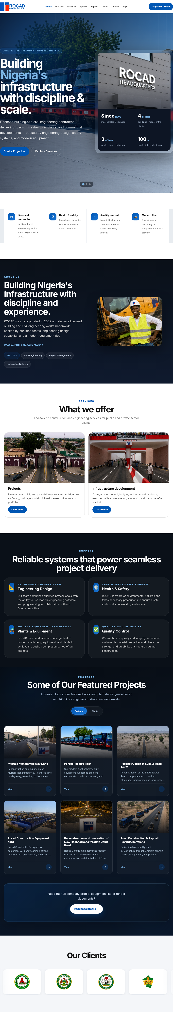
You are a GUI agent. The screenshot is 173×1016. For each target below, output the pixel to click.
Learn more (17, 509)
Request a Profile (161, 6)
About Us (59, 6)
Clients (104, 6)
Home (49, 6)
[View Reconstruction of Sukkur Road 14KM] (142, 789)
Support (83, 6)
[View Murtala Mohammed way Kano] (29, 789)
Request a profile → (86, 908)
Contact (115, 6)
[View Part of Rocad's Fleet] (86, 789)
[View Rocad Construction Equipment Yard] (29, 867)
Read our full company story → (24, 345)
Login (124, 6)
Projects (94, 6)
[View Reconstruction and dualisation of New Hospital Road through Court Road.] (86, 867)
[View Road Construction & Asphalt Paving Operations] (142, 867)
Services (71, 6)
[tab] (83, 184)
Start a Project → (14, 151)
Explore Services (46, 151)
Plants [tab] (95, 711)
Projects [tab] (79, 711)
